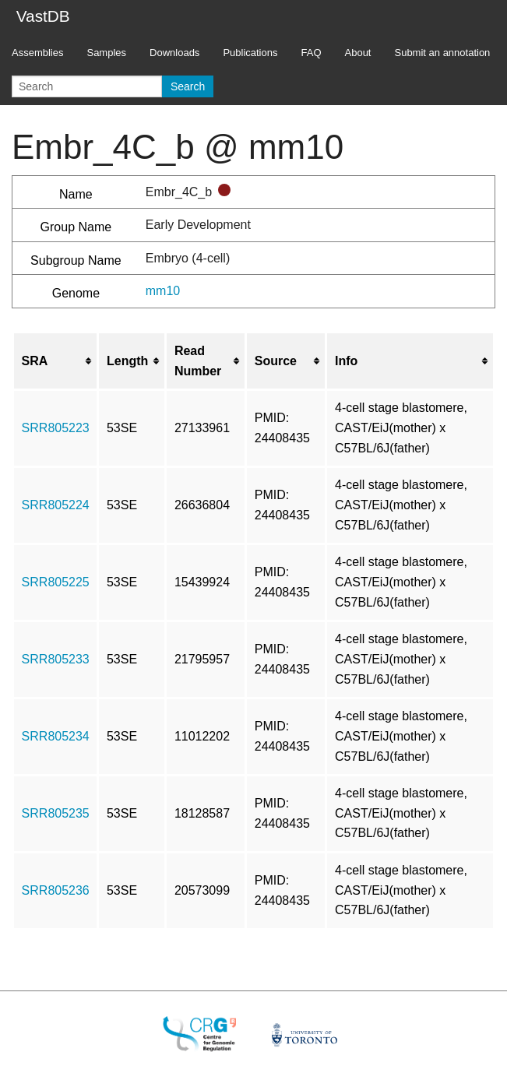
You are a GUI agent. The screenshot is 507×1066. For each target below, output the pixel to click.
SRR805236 (56, 890)
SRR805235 (56, 813)
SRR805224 (56, 505)
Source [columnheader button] (276, 361)
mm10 (163, 290)
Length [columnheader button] (127, 361)
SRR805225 (56, 582)
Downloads (174, 52)
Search (188, 86)
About (358, 52)
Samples (106, 52)
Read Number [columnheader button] (197, 361)
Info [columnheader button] (346, 361)
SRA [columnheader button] (35, 361)
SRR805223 (56, 427)
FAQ (311, 52)
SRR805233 (56, 659)
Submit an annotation (442, 52)
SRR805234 (56, 736)
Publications (250, 52)
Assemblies (37, 52)
